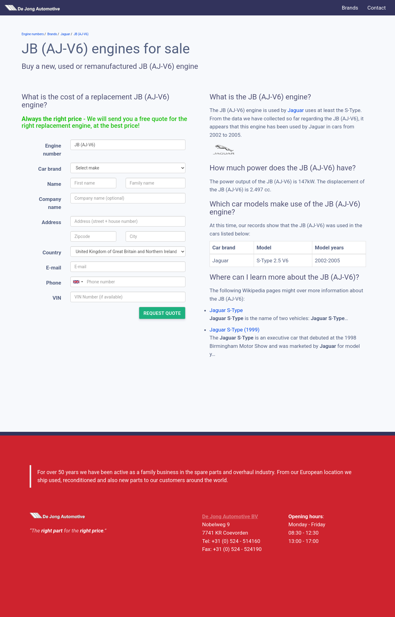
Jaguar (296, 110)
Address (51, 222)
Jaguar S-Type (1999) (235, 330)
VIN (56, 298)
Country (52, 252)
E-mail (53, 268)
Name (54, 184)
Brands (350, 8)
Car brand (49, 169)
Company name (50, 203)
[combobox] (78, 282)
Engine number (52, 150)
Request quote (162, 313)
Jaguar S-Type (226, 310)
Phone (53, 283)
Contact (377, 8)
